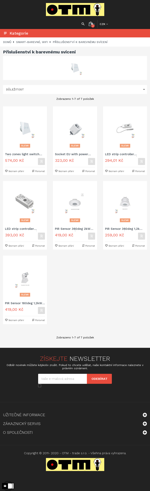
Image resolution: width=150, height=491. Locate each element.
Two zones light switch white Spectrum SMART (22, 154)
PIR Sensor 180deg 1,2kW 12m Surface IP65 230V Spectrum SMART (23, 303)
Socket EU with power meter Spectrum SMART (73, 154)
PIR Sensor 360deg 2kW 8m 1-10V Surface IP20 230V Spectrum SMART (72, 229)
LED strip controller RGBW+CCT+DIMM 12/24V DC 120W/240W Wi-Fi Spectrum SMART (24, 229)
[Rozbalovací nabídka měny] (103, 24)
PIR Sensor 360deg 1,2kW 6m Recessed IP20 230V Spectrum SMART (124, 229)
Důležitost (76, 89)
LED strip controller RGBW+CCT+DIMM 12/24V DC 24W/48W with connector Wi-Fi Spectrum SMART (125, 154)
